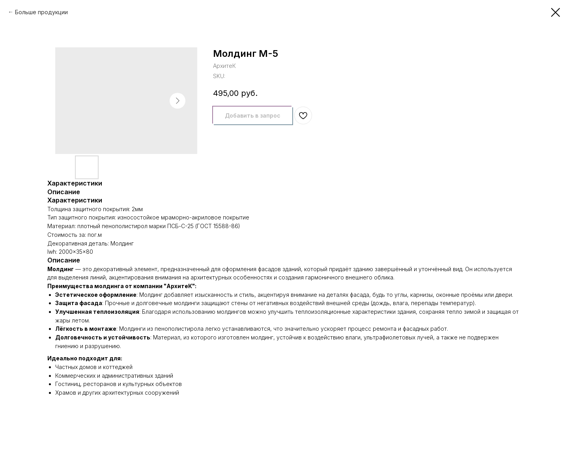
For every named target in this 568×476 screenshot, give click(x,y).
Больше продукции (41, 12)
